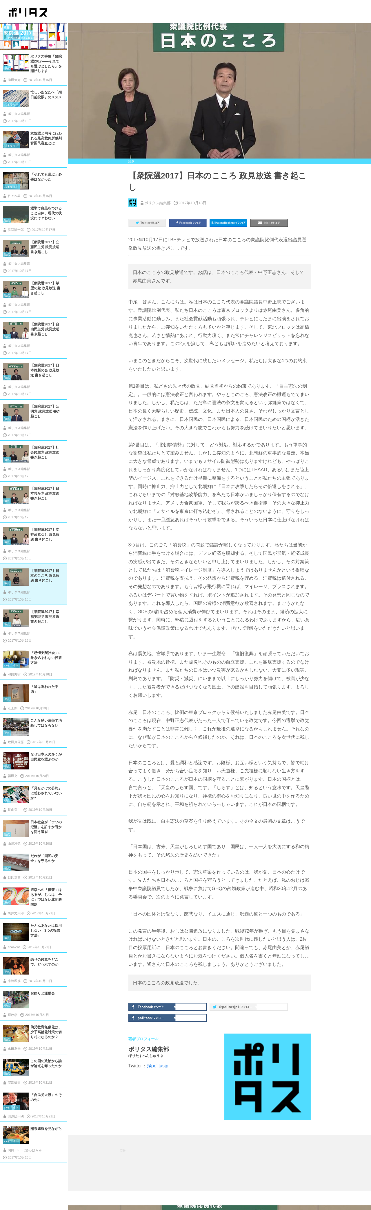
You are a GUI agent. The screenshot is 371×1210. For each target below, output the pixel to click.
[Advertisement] (225, 1162)
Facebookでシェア (152, 1006)
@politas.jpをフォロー (234, 1007)
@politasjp (157, 1065)
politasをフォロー (152, 1017)
